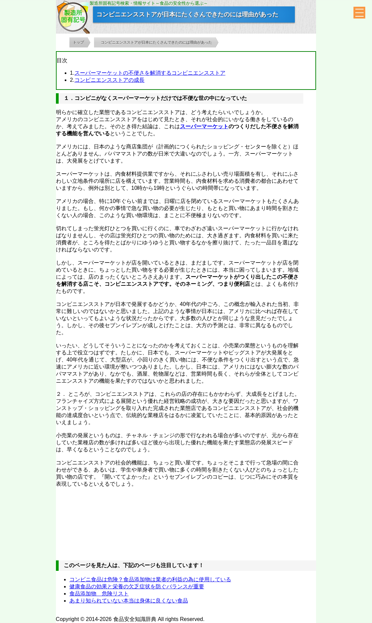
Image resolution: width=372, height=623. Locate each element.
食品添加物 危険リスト (99, 593)
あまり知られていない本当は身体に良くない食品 (128, 600)
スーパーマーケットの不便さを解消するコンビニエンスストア (149, 73)
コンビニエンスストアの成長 (109, 80)
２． (61, 394)
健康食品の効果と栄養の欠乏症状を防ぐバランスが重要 (136, 586)
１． (69, 98)
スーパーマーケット (204, 126)
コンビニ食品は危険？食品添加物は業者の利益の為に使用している (150, 579)
